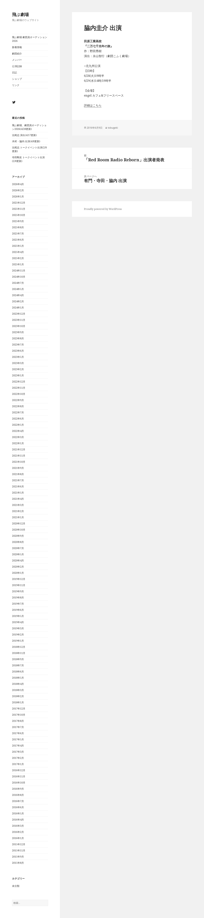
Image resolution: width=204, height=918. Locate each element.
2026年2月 (18, 190)
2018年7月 (18, 665)
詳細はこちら (93, 105)
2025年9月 (18, 221)
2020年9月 (18, 536)
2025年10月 (18, 215)
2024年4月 (18, 295)
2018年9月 (18, 659)
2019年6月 (18, 610)
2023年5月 (18, 357)
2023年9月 (18, 332)
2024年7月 (18, 283)
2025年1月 (18, 264)
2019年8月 (18, 597)
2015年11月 (18, 850)
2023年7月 (18, 344)
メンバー (17, 60)
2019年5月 (18, 616)
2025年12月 (18, 202)
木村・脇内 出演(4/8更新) (26, 141)
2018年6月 (18, 671)
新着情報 (17, 47)
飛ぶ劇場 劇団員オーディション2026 (29, 39)
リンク (15, 85)
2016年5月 (18, 813)
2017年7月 (18, 727)
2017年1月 (18, 764)
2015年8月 (18, 862)
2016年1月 (18, 838)
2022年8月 (18, 406)
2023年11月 (18, 320)
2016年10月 (18, 782)
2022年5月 (18, 424)
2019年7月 (18, 603)
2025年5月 (18, 246)
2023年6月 (18, 350)
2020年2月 (18, 566)
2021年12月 (18, 449)
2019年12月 (18, 579)
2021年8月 (18, 474)
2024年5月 (18, 289)
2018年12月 (18, 647)
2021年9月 (18, 468)
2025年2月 (18, 258)
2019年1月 (18, 640)
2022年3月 (18, 437)
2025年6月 (18, 239)
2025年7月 (18, 233)
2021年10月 (18, 461)
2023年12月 (18, 313)
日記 (14, 72)
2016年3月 (18, 825)
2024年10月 (18, 276)
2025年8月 (18, 227)
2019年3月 (18, 628)
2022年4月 (18, 431)
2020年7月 (18, 548)
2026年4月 (18, 184)
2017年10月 (18, 714)
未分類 (15, 886)
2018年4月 (18, 684)
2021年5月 (18, 492)
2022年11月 (18, 387)
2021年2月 (18, 511)
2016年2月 (18, 832)
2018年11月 (18, 653)
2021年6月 (18, 486)
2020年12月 (18, 523)
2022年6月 (18, 418)
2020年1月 (18, 573)
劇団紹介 (17, 53)
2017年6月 (18, 733)
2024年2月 (18, 301)
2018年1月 (18, 702)
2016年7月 (18, 801)
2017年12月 (18, 708)
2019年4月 (18, 622)
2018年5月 (18, 677)
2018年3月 (18, 690)
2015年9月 (18, 856)
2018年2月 (18, 696)
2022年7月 (18, 412)
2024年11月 (18, 270)
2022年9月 (18, 400)
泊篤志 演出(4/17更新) (24, 135)
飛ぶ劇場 (20, 14)
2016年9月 (18, 788)
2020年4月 (18, 560)
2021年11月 (18, 455)
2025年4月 (18, 252)
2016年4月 (18, 819)
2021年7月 (18, 480)
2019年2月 (18, 634)
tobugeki (113, 127)
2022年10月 (18, 394)
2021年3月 (18, 505)
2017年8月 (18, 721)
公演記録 (17, 66)
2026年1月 (18, 196)
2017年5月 (18, 739)
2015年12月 (18, 844)
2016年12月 (18, 770)
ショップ (17, 79)
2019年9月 (18, 591)
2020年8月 (18, 542)
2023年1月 (18, 375)
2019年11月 (18, 585)
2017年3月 (18, 751)
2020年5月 (18, 554)
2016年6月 (18, 807)
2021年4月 (18, 498)
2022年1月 (18, 443)
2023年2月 (18, 369)
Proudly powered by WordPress (103, 209)
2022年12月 (18, 381)
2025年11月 (18, 209)
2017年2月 (18, 758)
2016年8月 (18, 795)
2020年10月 (18, 529)
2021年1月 (18, 517)
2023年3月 (18, 363)
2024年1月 (18, 307)
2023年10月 (18, 326)
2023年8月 (18, 338)
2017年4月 (18, 745)
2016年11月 (18, 776)
